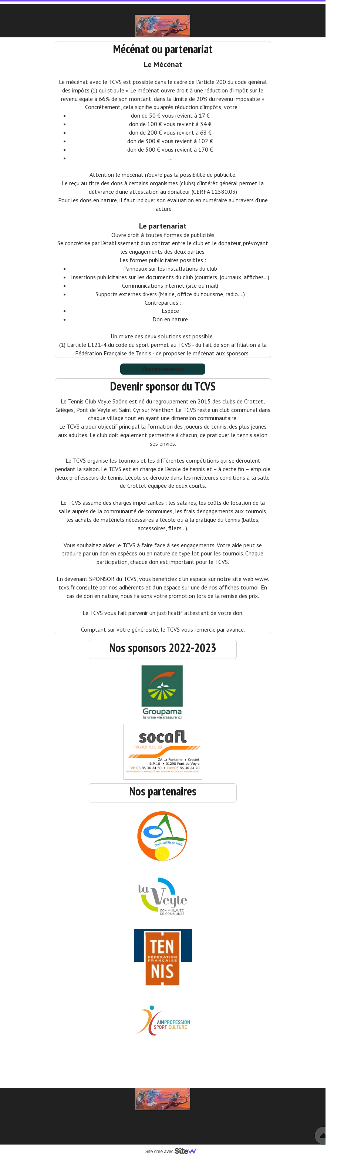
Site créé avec (173, 1151)
